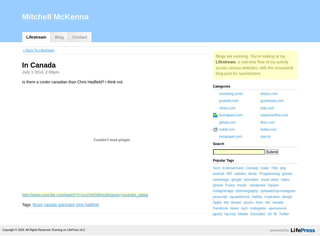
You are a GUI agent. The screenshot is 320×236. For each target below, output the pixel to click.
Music (38, 204)
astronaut (66, 204)
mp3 (244, 208)
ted (267, 202)
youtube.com (229, 101)
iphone (218, 185)
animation (251, 180)
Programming (269, 174)
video (285, 180)
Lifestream (36, 37)
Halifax (257, 197)
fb (275, 214)
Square (273, 185)
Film (275, 168)
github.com (227, 122)
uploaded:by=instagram (278, 191)
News (234, 208)
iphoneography (247, 191)
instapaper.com (230, 137)
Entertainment (232, 168)
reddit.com (227, 130)
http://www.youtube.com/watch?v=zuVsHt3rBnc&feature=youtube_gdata (85, 195)
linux (259, 202)
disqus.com (269, 94)
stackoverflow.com (274, 115)
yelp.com (267, 108)
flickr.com (268, 122)
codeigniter (258, 208)
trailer (265, 168)
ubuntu (248, 202)
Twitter (284, 214)
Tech (216, 168)
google (236, 180)
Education (257, 214)
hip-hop (230, 214)
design (287, 197)
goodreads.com (272, 101)
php (283, 168)
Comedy (252, 168)
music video (270, 180)
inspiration (272, 197)
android (218, 174)
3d (269, 214)
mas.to (266, 137)
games (287, 174)
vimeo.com (227, 108)
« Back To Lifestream (39, 50)
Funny (230, 185)
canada (50, 204)
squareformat (240, 197)
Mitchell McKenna (55, 16)
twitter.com (269, 130)
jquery (217, 214)
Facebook (220, 208)
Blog (59, 37)
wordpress (257, 185)
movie (241, 185)
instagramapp (223, 191)
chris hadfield (87, 204)
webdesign (221, 180)
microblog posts (231, 94)
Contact (79, 37)
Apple (217, 202)
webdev (240, 174)
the (226, 202)
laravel (236, 202)
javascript (220, 197)
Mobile (243, 214)
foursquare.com (231, 115)
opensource (278, 208)
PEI (229, 174)
